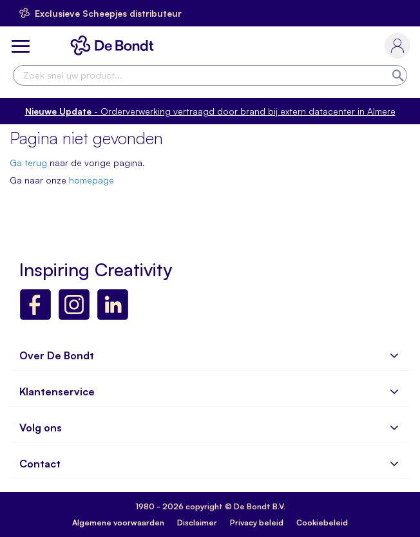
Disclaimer (197, 522)
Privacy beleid (256, 522)
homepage (91, 179)
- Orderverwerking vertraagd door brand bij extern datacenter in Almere (210, 111)
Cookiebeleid (322, 522)
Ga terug (28, 162)
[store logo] (115, 45)
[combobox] (210, 75)
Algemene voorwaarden (118, 522)
